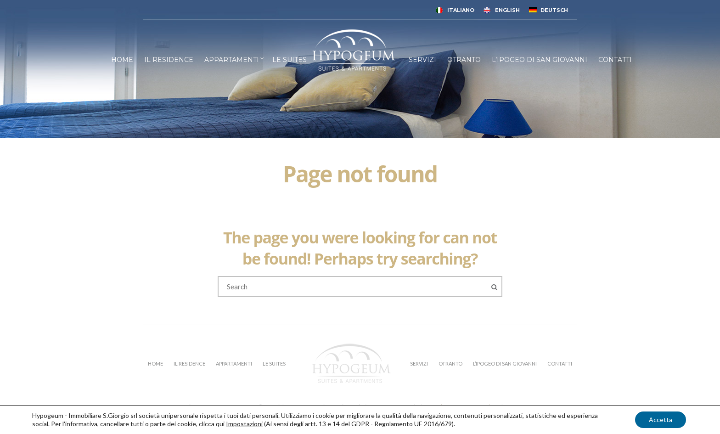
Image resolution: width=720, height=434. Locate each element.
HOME (122, 60)
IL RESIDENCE (168, 60)
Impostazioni (244, 424)
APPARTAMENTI (231, 60)
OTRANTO (464, 60)
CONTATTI (615, 60)
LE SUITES (289, 60)
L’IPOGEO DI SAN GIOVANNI (539, 60)
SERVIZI (422, 60)
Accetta (660, 419)
